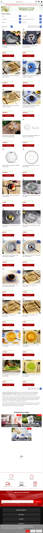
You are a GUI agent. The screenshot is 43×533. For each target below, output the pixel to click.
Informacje (21, 514)
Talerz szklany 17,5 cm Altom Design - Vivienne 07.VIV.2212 (30, 46)
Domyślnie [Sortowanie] (7, 27)
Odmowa (33, 531)
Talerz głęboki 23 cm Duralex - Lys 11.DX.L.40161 (9, 315)
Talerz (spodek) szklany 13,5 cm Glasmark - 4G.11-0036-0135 (11, 196)
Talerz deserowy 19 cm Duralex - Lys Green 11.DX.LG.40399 (31, 375)
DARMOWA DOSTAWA (8, 484)
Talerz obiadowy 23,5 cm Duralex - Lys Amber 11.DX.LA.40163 (11, 345)
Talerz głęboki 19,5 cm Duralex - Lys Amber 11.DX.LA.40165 (31, 345)
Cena (11, 16)
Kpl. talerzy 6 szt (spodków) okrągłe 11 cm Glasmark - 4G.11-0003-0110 (31, 136)
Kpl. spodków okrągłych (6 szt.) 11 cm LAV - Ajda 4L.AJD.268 (31, 166)
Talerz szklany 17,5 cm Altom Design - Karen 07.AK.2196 (11, 226)
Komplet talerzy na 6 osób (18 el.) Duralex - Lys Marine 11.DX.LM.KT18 (31, 76)
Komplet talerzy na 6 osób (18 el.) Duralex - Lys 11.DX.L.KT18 (10, 76)
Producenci (21, 523)
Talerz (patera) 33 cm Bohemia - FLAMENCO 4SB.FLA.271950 (10, 166)
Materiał (11, 22)
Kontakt (21, 519)
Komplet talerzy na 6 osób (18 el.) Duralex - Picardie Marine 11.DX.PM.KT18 (31, 106)
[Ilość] (17, 56)
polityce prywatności (27, 528)
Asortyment (11, 19)
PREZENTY (35, 484)
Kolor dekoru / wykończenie (32, 19)
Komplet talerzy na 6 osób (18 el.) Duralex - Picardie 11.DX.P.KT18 (10, 106)
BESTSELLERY (11, 477)
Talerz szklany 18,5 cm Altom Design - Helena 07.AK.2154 (31, 226)
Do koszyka (8, 55)
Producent (32, 16)
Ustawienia (39, 531)
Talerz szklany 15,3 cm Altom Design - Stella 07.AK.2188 (31, 196)
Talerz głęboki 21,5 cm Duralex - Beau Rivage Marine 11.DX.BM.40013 (31, 255)
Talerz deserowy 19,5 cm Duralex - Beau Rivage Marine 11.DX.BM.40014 (10, 285)
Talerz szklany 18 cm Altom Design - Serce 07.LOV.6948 (10, 46)
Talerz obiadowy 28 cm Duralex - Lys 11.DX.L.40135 (30, 285)
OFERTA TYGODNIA (21, 484)
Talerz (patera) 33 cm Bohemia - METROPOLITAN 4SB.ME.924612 (8, 136)
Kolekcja (32, 22)
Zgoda (27, 531)
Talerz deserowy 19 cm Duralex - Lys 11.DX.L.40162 (30, 315)
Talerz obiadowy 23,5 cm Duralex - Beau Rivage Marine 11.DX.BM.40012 (10, 255)
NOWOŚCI (31, 477)
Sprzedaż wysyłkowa (21, 510)
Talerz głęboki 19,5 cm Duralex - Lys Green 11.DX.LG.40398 (10, 375)
